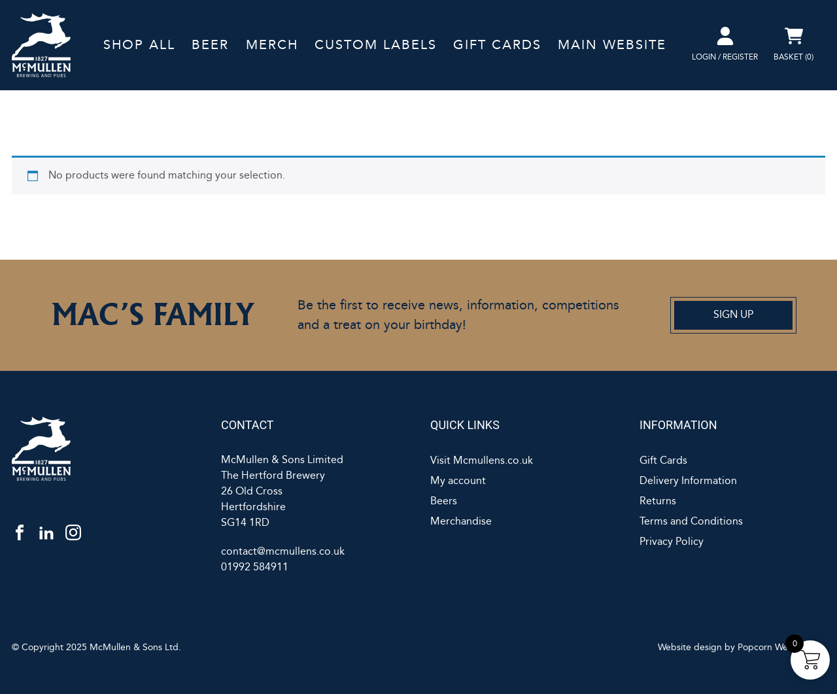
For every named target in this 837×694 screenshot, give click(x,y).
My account (458, 481)
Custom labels (376, 45)
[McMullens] (104, 449)
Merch (272, 45)
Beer (210, 45)
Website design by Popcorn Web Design (741, 647)
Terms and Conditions (691, 521)
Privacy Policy (672, 542)
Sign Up (733, 315)
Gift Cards (497, 45)
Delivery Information (688, 481)
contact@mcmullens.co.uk (283, 552)
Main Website (612, 45)
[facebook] (19, 531)
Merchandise (461, 521)
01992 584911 (254, 567)
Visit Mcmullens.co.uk (481, 461)
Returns (658, 501)
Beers (443, 501)
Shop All (139, 45)
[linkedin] (46, 531)
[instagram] (73, 531)
